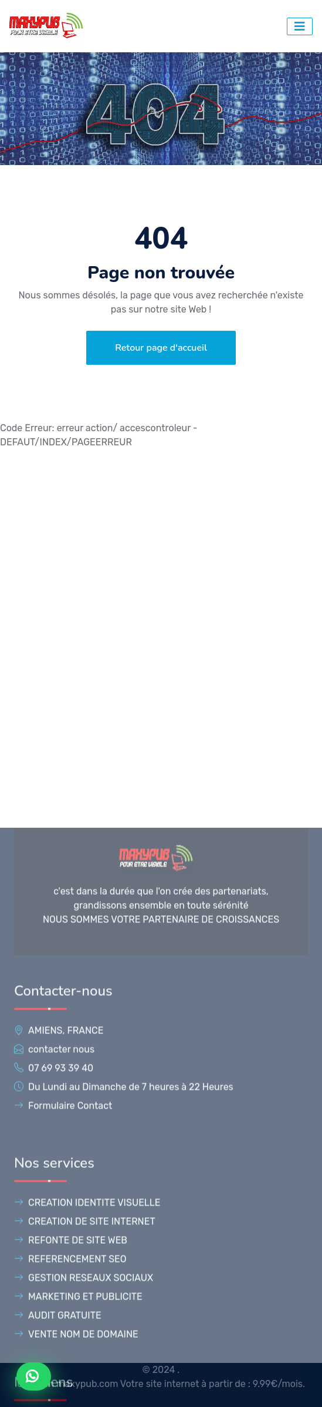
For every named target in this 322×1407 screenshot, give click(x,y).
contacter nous (61, 1356)
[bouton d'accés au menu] (300, 26)
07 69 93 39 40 (60, 1375)
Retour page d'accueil (161, 347)
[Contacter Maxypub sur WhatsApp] (33, 1376)
